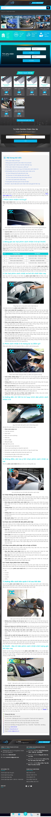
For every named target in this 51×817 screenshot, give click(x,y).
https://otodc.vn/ (13, 729)
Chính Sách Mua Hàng (7, 775)
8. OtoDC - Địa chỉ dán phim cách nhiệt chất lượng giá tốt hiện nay (22, 184)
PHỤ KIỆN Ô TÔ (30, 778)
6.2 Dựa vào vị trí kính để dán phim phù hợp (17, 176)
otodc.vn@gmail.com (13, 732)
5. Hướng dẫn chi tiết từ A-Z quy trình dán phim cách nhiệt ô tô (21, 170)
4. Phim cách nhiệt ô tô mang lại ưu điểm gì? (16, 167)
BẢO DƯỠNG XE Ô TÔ (32, 782)
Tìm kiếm (31, 53)
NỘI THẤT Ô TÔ (30, 773)
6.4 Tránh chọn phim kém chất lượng (16, 180)
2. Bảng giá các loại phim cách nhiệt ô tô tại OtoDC (18, 163)
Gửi (25, 141)
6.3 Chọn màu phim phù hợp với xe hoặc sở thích (19, 178)
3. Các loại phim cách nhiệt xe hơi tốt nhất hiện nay (18, 165)
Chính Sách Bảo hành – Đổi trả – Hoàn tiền (12, 780)
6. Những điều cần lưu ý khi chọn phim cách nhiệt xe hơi (20, 172)
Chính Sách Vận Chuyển (7, 773)
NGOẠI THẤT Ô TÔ (31, 775)
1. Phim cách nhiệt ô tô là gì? (12, 161)
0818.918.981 (13, 727)
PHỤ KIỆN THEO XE (31, 780)
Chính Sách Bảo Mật (6, 778)
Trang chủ (3, 11)
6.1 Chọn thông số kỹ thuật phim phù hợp (17, 174)
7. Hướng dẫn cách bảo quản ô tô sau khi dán (17, 182)
